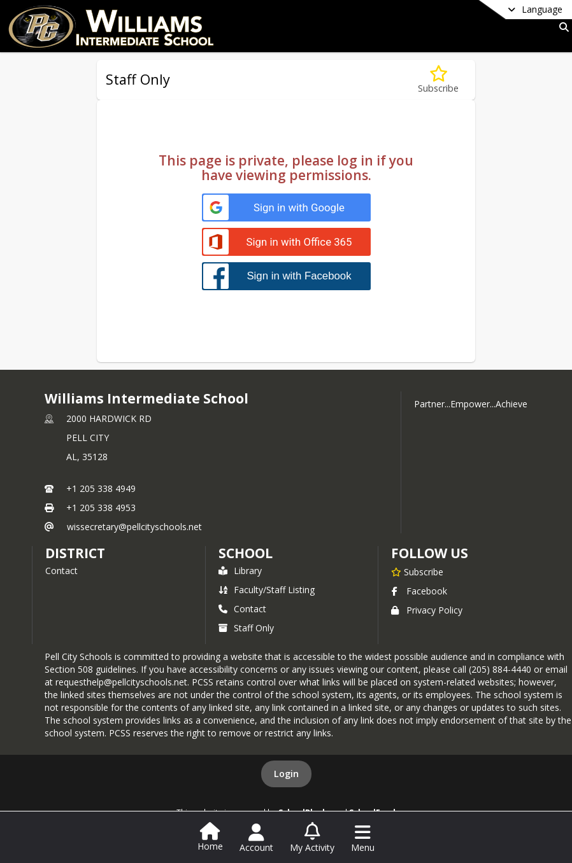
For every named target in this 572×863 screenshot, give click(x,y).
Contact (61, 571)
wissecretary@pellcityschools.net (134, 527)
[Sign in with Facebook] (286, 276)
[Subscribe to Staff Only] (438, 79)
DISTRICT (75, 553)
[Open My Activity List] (312, 838)
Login (286, 774)
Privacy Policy (426, 610)
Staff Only (246, 628)
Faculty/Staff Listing (266, 590)
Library (240, 571)
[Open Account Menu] (256, 838)
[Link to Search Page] (561, 27)
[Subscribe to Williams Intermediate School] (417, 572)
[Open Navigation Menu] (363, 838)
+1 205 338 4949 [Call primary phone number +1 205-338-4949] (101, 488)
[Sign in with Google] (286, 208)
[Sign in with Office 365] (286, 242)
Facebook (419, 591)
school (245, 553)
